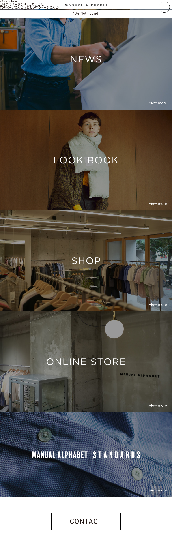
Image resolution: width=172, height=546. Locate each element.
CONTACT (86, 521)
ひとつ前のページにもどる (44, 7)
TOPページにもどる (13, 7)
